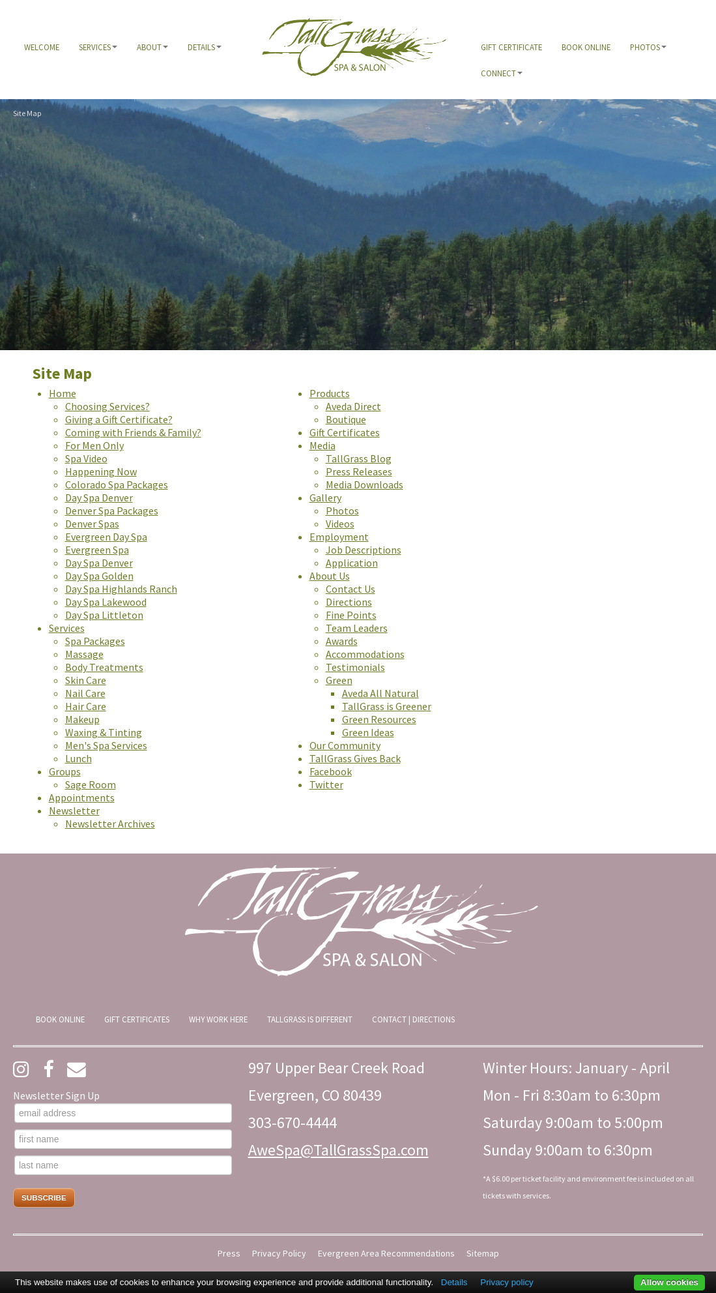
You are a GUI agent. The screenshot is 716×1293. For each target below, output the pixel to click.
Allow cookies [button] (669, 1282)
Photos (342, 510)
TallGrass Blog (359, 458)
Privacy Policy (279, 1253)
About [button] (152, 47)
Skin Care (85, 680)
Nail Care (85, 693)
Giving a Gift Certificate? (119, 419)
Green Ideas (368, 732)
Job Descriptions (363, 549)
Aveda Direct (353, 406)
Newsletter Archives (110, 823)
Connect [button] (502, 73)
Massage (84, 654)
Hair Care (85, 706)
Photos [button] (648, 47)
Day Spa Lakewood (106, 601)
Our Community (344, 745)
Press (229, 1253)
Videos (340, 523)
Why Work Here (218, 1019)
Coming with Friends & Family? (133, 432)
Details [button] (205, 47)
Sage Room (90, 784)
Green (339, 680)
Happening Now (101, 471)
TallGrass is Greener (386, 706)
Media (322, 445)
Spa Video (86, 458)
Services (67, 627)
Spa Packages (95, 640)
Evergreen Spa (97, 549)
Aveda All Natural (380, 693)
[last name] (123, 1165)
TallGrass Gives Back (355, 758)
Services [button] (98, 47)
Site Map (27, 113)
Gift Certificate (511, 47)
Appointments (82, 797)
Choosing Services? (107, 406)
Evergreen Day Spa (106, 536)
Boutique (346, 419)
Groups (65, 771)
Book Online (586, 47)
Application (352, 562)
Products (329, 393)
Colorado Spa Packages (116, 484)
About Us (329, 575)
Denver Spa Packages (111, 510)
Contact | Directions (413, 1019)
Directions (349, 601)
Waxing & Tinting (103, 732)
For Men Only (94, 445)
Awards (342, 640)
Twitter (326, 784)
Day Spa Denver (99, 497)
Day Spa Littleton (104, 614)
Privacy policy (506, 1282)
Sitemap (482, 1253)
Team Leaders (357, 627)
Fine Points (351, 614)
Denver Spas (92, 523)
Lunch (78, 758)
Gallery (325, 497)
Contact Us (350, 588)
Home (62, 393)
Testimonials (355, 667)
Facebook (330, 771)
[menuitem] (41, 47)
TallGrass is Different (309, 1019)
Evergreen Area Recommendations (386, 1253)
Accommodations (365, 654)
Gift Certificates (344, 432)
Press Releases (359, 471)
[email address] (123, 1113)
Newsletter (74, 810)
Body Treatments (104, 667)
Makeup (82, 719)
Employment (339, 536)
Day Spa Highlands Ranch (121, 588)
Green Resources (379, 719)
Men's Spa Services (106, 745)
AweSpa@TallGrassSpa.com (338, 1150)
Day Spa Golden (99, 575)
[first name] (123, 1139)
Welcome (41, 47)
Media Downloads (364, 484)
